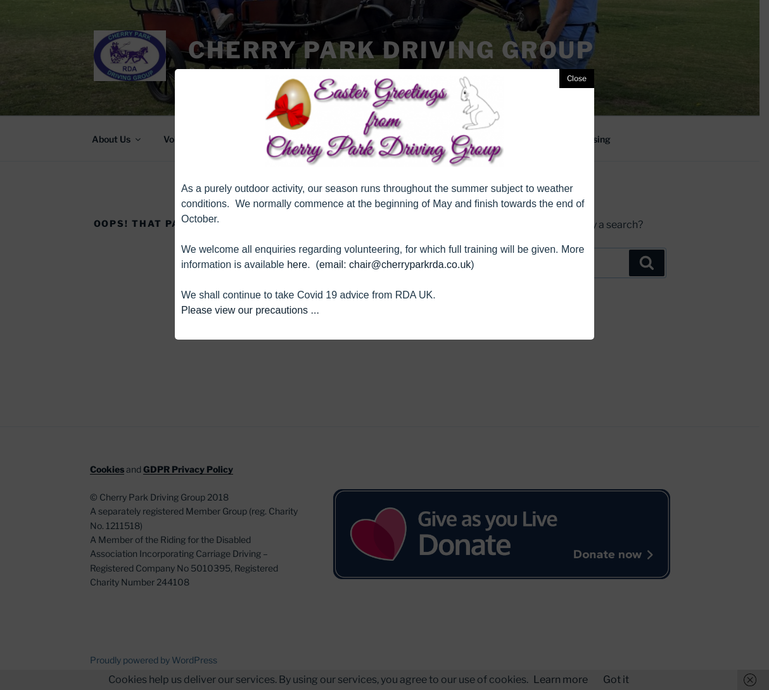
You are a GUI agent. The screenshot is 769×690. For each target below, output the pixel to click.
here (297, 264)
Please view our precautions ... (250, 310)
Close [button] (577, 78)
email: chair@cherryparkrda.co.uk (395, 264)
